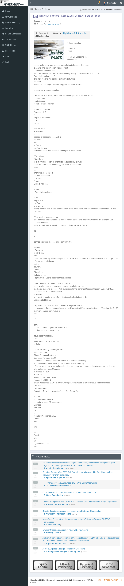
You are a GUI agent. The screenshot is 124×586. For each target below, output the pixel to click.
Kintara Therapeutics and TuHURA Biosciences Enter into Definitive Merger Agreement (80, 502)
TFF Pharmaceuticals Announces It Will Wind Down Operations (70, 483)
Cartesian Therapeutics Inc (57, 514)
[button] (30, 3)
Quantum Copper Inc (54, 478)
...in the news (107, 10)
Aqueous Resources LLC (56, 543)
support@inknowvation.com (110, 580)
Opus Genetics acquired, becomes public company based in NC (70, 492)
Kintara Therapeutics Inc (56, 504)
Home (95, 10)
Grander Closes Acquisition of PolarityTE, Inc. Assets (65, 530)
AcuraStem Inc (52, 525)
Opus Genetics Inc (53, 495)
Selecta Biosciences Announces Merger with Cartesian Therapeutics (72, 511)
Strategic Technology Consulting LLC (62, 552)
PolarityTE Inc (51, 533)
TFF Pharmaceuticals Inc (56, 486)
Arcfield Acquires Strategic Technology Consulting (64, 549)
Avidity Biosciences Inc (56, 468)
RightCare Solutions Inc (74, 33)
